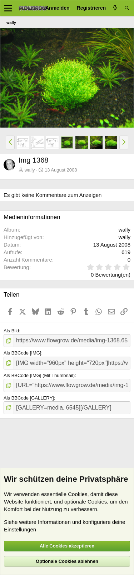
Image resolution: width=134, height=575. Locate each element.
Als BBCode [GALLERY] (29, 398)
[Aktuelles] (115, 8)
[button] (10, 142)
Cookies (77, 494)
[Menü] (8, 8)
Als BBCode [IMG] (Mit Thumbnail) (39, 375)
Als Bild (11, 330)
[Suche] (127, 8)
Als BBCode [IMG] (22, 353)
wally (30, 170)
